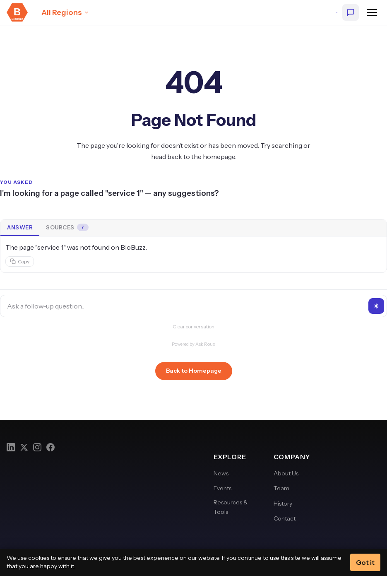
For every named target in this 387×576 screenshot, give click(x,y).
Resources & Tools (231, 507)
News (221, 473)
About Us (286, 473)
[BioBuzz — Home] (17, 12)
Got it (365, 562)
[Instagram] (37, 447)
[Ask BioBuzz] (350, 12)
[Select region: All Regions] (65, 12)
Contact (285, 518)
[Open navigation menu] (372, 12)
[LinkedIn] (11, 447)
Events (222, 488)
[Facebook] (50, 447)
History (283, 503)
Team (281, 488)
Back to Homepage (193, 370)
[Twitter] (24, 447)
